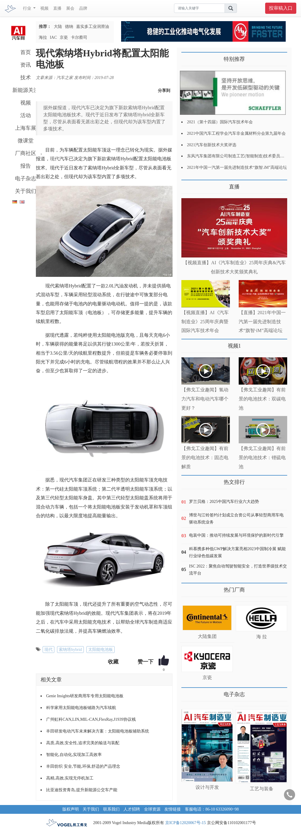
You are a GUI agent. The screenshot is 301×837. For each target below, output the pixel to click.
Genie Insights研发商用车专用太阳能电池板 (84, 696)
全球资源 (152, 809)
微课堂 (26, 141)
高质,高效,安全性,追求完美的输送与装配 (82, 743)
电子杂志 (25, 178)
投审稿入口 (280, 8)
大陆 (58, 26)
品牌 (83, 8)
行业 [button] (27, 8)
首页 (25, 52)
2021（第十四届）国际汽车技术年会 (220, 122)
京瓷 (64, 37)
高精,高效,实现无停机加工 (69, 778)
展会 (70, 8)
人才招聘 (131, 809)
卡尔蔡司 (79, 37)
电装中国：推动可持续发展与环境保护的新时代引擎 (236, 535)
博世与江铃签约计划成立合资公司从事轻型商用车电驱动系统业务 (236, 518)
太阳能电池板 (100, 649)
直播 (57, 8)
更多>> (187, 184)
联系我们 (111, 809)
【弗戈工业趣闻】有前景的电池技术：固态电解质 (204, 457)
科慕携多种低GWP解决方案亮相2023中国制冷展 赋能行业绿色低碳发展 (237, 552)
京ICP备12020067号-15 (185, 823)
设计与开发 (207, 787)
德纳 (69, 26)
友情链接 (172, 809)
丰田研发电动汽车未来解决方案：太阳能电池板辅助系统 (97, 731)
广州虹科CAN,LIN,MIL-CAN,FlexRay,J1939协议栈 (91, 719)
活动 (25, 115)
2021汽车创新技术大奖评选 (211, 145)
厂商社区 (25, 153)
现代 (54, 158)
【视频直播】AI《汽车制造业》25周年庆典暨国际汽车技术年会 (205, 321)
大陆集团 (207, 636)
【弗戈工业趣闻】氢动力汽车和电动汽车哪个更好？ (204, 398)
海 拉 (261, 636)
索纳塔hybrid (70, 649)
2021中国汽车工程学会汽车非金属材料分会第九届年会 (236, 133)
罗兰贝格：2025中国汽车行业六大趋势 (224, 501)
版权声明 (70, 809)
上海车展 (25, 128)
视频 (44, 8)
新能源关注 (25, 90)
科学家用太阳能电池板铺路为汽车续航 (81, 707)
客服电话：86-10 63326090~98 (212, 809)
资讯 (25, 65)
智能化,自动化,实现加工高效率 (74, 754)
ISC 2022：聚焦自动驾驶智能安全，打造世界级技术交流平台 (238, 569)
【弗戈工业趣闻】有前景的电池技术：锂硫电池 (262, 457)
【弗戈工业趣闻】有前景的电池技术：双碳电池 (262, 398)
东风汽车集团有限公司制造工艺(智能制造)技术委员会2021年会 (244, 156)
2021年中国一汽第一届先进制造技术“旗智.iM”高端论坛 (237, 167)
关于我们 (25, 191)
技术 (25, 77)
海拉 (43, 37)
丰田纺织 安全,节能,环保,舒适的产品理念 (83, 766)
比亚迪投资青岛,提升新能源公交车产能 (81, 790)
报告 (25, 166)
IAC (53, 37)
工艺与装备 (261, 788)
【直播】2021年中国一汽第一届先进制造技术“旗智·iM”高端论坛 (262, 321)
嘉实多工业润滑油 (92, 26)
